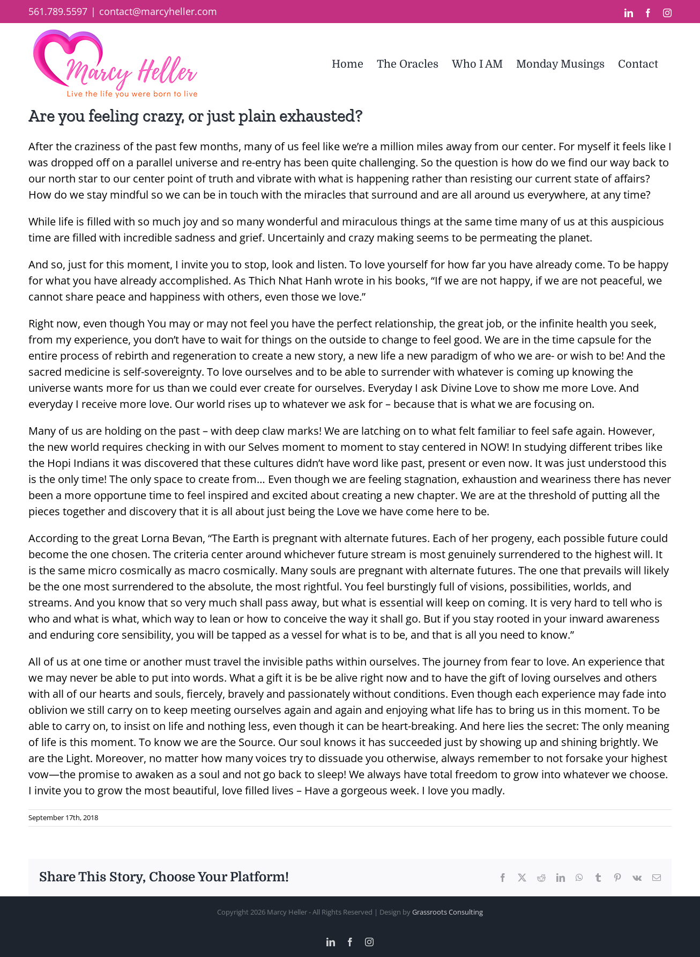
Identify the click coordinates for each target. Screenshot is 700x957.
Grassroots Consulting (447, 912)
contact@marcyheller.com (158, 11)
